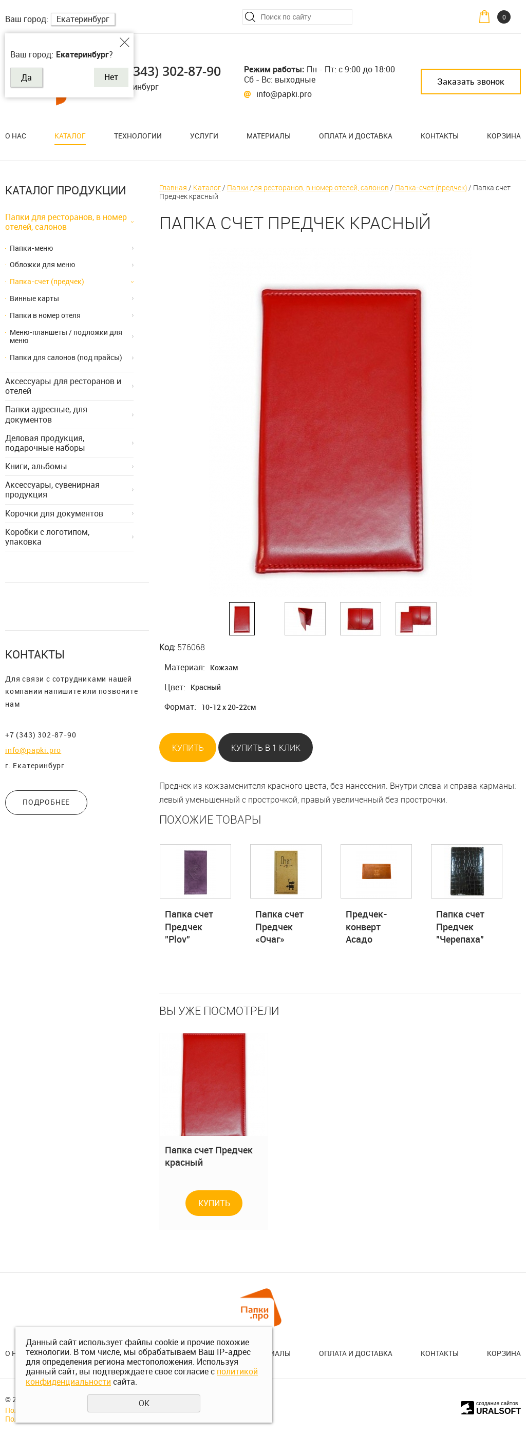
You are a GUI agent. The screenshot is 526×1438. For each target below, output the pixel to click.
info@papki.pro (284, 93)
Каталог (70, 136)
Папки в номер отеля (45, 315)
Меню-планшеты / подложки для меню (66, 336)
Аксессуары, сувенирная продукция (52, 489)
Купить (188, 747)
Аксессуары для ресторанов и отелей (63, 385)
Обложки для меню (42, 264)
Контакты (440, 136)
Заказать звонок (470, 81)
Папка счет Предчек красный (209, 1156)
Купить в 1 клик (265, 747)
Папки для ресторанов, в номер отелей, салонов (66, 221)
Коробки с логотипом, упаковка (47, 536)
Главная (173, 187)
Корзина (504, 136)
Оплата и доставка (355, 136)
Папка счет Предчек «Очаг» (279, 926)
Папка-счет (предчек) (47, 281)
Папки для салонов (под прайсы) (66, 357)
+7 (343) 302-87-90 (166, 70)
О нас (15, 136)
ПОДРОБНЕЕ (46, 802)
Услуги (204, 136)
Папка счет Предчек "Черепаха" (460, 926)
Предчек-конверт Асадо (366, 926)
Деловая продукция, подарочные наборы (45, 442)
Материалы (269, 136)
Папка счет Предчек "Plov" (189, 926)
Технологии (138, 136)
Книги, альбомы (36, 466)
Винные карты (34, 298)
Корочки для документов (54, 513)
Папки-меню (31, 248)
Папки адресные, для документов (46, 414)
